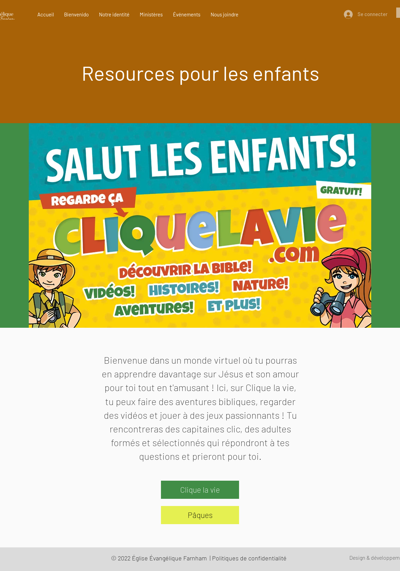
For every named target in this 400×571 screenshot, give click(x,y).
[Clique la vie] (200, 490)
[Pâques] (200, 515)
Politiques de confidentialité (249, 558)
